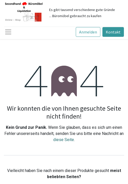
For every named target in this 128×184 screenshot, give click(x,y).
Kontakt (113, 31)
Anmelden (88, 31)
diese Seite (63, 139)
